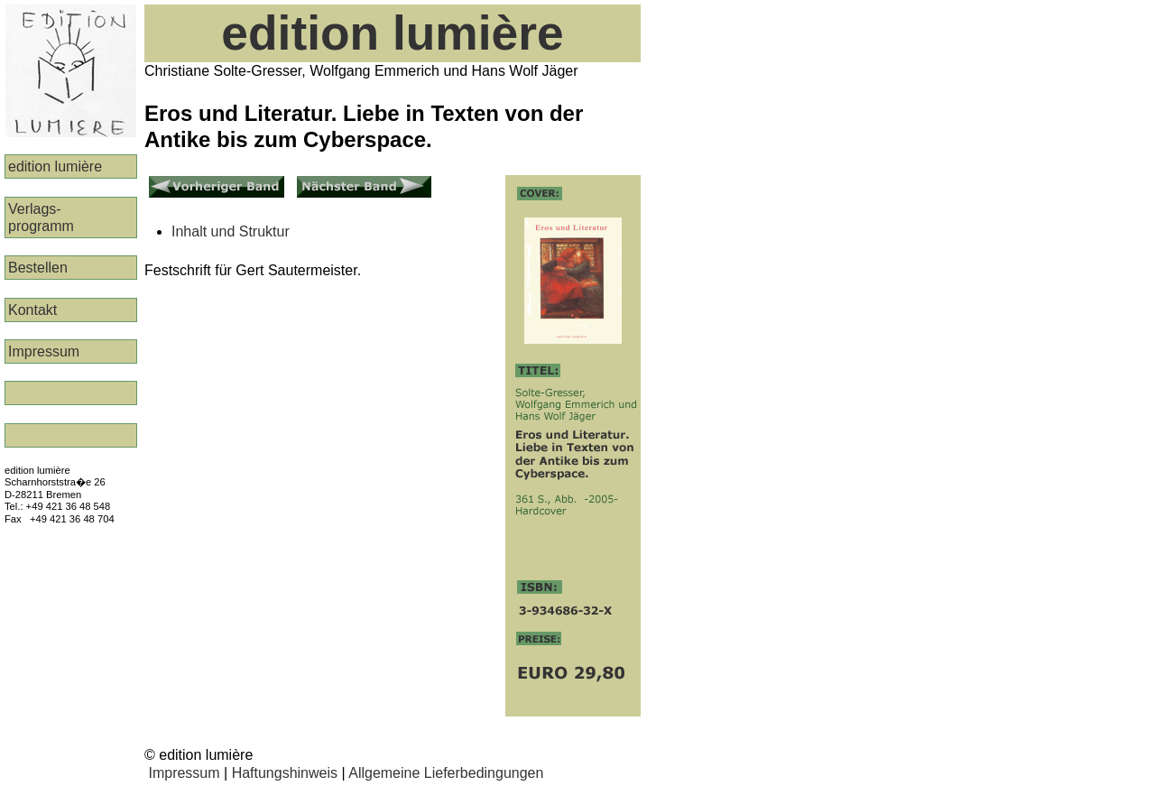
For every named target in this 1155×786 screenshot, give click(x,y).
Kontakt (32, 310)
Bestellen (38, 267)
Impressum (43, 351)
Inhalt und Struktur (230, 231)
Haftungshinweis (284, 773)
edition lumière (55, 166)
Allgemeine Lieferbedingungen (445, 773)
